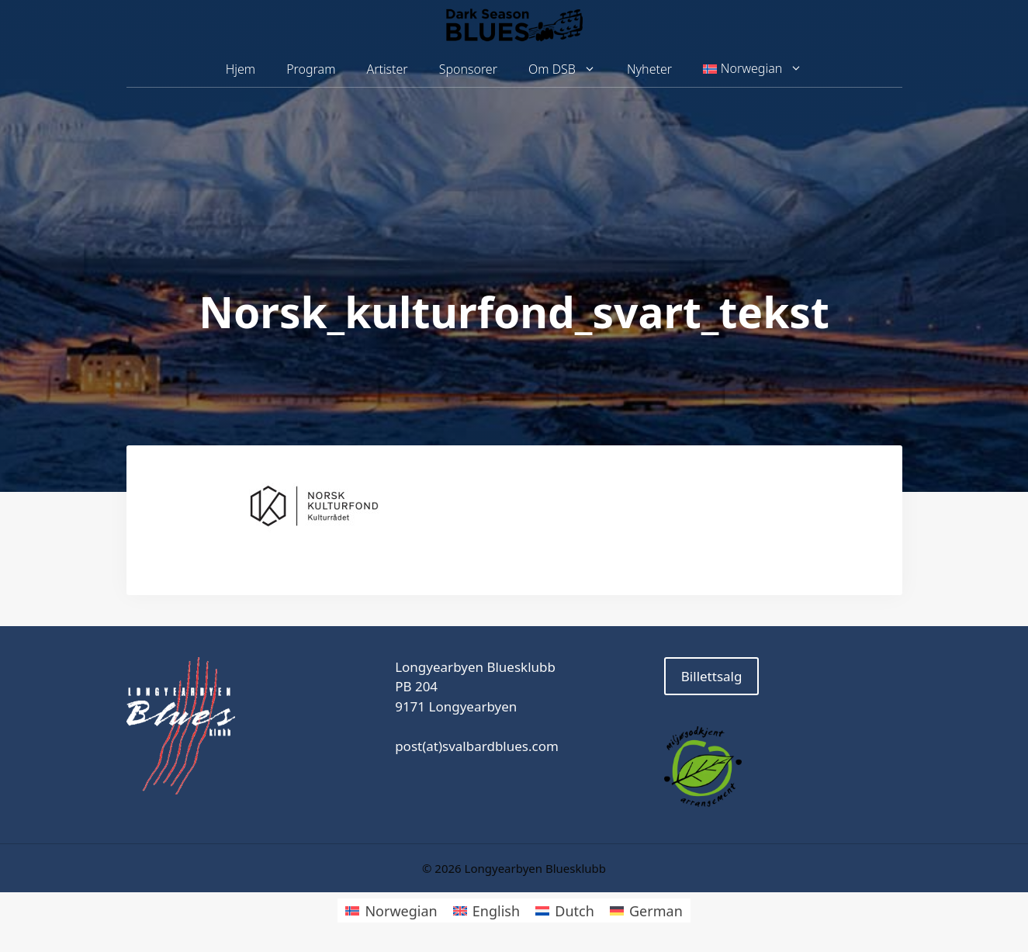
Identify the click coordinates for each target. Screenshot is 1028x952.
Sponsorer (468, 69)
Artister (386, 69)
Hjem (240, 69)
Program (310, 69)
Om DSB (569, 69)
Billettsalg (711, 676)
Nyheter (649, 69)
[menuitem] (752, 69)
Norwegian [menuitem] (401, 911)
